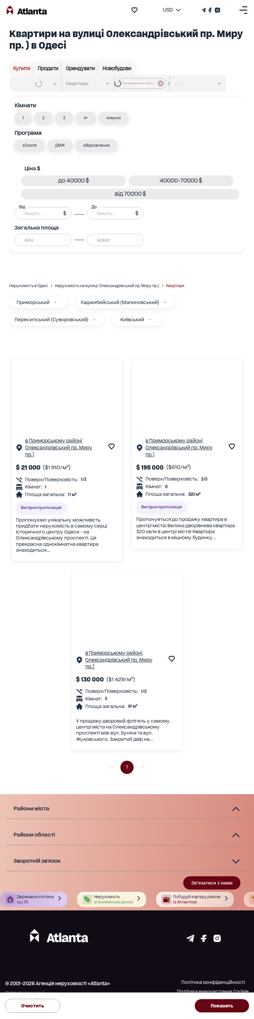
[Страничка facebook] (204, 940)
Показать (222, 1006)
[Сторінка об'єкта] (19, 449)
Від (22, 206)
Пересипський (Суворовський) (51, 319)
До (94, 206)
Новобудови (117, 68)
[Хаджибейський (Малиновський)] (165, 302)
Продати (48, 68)
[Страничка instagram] (217, 940)
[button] (23, 118)
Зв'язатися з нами (212, 883)
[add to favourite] (134, 10)
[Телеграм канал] (204, 10)
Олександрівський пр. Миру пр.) (58, 451)
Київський (132, 319)
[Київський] (150, 319)
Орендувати (80, 68)
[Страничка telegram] (190, 940)
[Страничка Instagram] (216, 10)
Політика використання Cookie (213, 991)
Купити (21, 68)
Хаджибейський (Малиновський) (120, 302)
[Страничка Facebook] (210, 10)
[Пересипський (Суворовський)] (94, 319)
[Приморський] (55, 302)
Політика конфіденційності (213, 982)
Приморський (33, 302)
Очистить (32, 1006)
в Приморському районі (53, 440)
